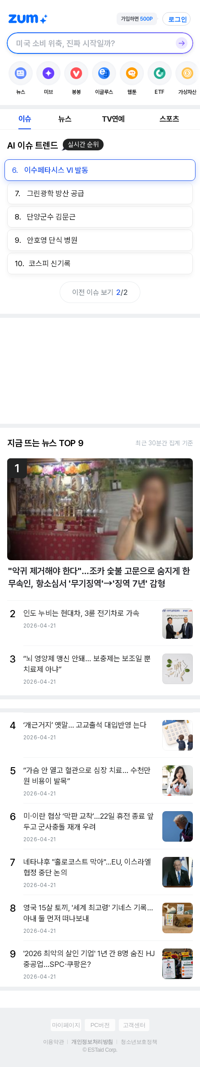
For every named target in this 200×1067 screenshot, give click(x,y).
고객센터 (134, 1025)
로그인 (177, 19)
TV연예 (113, 118)
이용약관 (53, 1042)
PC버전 (100, 1025)
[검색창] (88, 43)
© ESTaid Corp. (100, 1050)
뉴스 (64, 118)
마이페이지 (66, 1025)
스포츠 (169, 118)
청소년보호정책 (139, 1042)
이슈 (24, 118)
